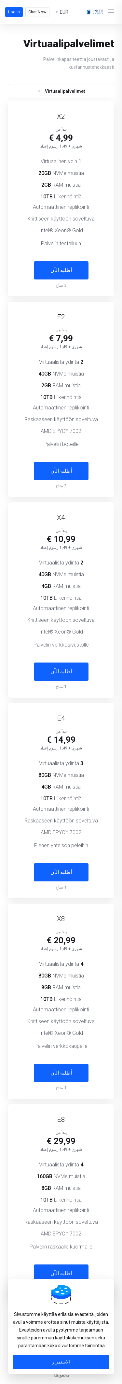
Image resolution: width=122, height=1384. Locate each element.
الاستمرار (61, 1361)
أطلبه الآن (61, 270)
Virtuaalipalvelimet (61, 91)
